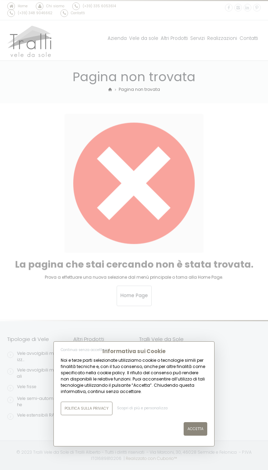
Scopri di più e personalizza (142, 408)
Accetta (195, 428)
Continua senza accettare (84, 349)
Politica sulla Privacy (87, 408)
